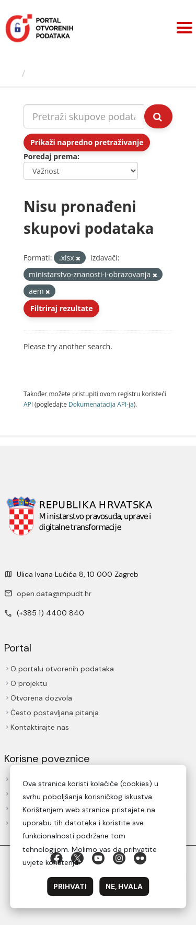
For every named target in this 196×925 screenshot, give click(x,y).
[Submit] (158, 116)
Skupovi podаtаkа (72, 73)
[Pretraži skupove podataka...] (84, 116)
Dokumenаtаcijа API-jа (101, 404)
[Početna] (12, 73)
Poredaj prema (50, 156)
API (28, 404)
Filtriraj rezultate (61, 308)
